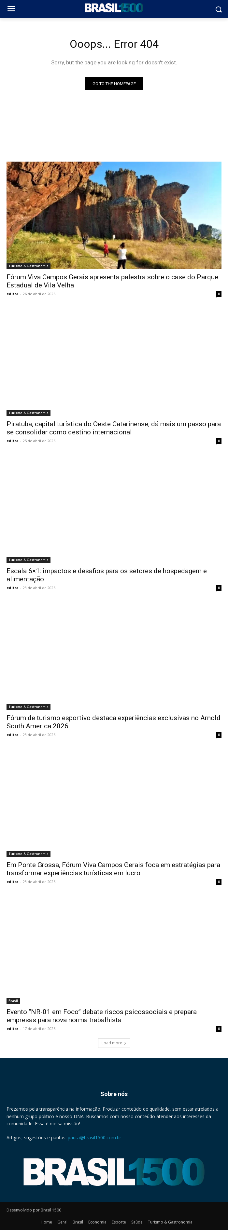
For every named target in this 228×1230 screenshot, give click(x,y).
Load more (114, 1043)
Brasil (13, 1001)
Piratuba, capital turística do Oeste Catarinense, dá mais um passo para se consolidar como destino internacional (114, 428)
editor (12, 293)
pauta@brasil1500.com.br (94, 1137)
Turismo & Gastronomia (28, 266)
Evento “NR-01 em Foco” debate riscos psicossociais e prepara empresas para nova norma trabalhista (102, 1016)
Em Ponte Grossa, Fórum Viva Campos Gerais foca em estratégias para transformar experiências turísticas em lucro (113, 869)
